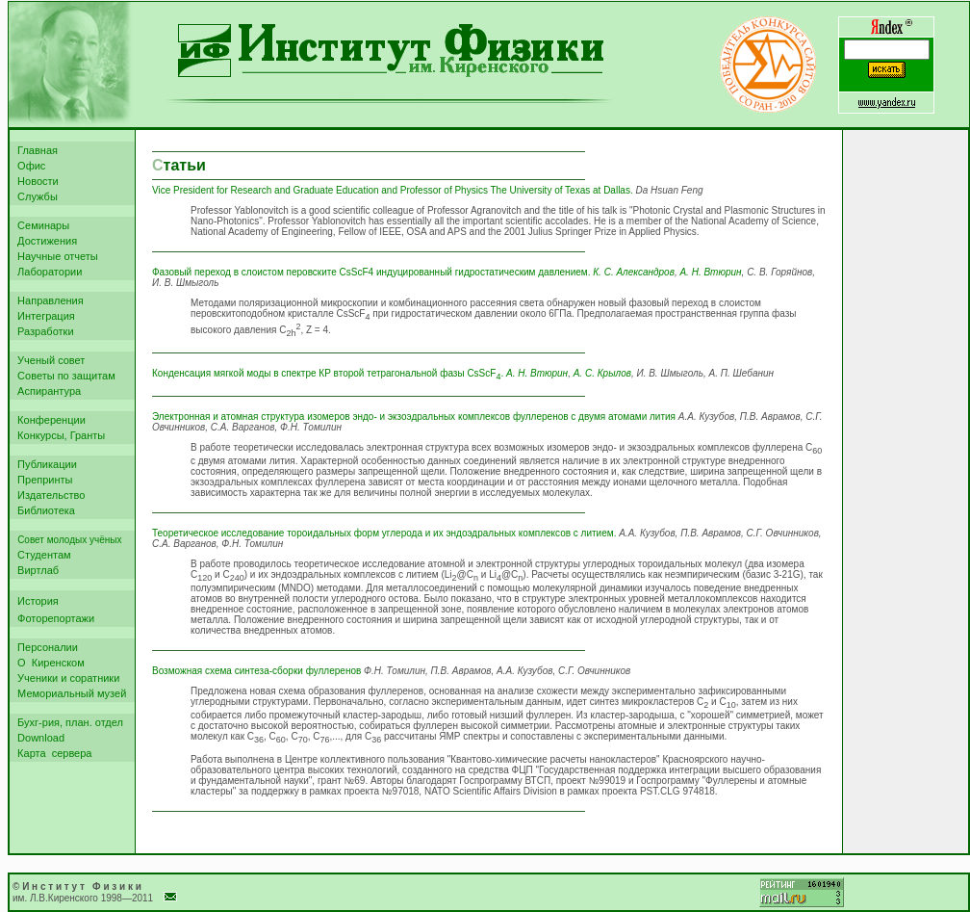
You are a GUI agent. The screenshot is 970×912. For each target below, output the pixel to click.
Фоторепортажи (53, 618)
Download (38, 737)
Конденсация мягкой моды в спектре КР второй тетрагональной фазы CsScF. (327, 373)
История (35, 601)
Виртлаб (35, 570)
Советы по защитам (63, 375)
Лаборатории (47, 271)
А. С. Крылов (602, 373)
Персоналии (45, 647)
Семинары (40, 225)
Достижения (44, 241)
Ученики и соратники (65, 678)
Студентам (41, 554)
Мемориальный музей (69, 693)
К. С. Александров (634, 272)
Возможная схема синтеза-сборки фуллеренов (256, 670)
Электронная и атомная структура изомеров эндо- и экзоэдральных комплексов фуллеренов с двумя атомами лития (414, 416)
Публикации (44, 464)
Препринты (42, 479)
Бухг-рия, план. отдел (67, 722)
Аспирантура (46, 391)
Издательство (48, 495)
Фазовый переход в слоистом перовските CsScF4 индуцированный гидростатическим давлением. (372, 272)
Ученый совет (48, 360)
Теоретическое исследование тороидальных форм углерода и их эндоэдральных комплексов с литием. (384, 533)
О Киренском (48, 662)
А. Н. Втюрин (710, 272)
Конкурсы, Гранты (58, 435)
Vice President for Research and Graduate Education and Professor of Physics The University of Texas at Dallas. (392, 190)
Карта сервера (51, 753)
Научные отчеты (55, 256)
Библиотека (43, 510)
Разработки (43, 331)
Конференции (49, 420)
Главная (35, 150)
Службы (35, 196)
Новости (35, 181)
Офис (28, 165)
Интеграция (43, 316)
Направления (48, 300)
